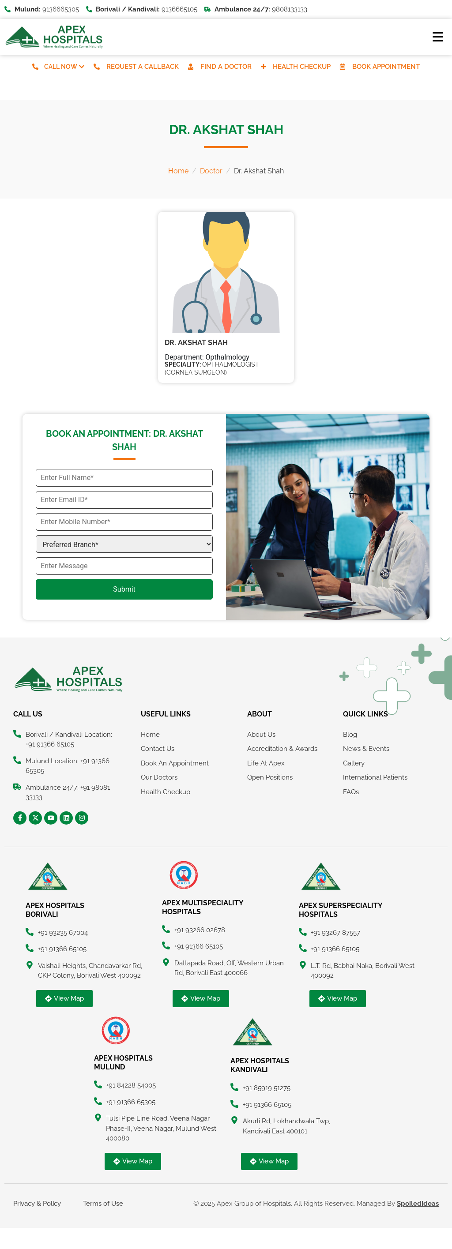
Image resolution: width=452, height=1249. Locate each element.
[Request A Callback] (97, 67)
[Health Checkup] (263, 67)
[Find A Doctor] (191, 67)
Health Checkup (302, 67)
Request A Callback (142, 67)
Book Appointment (386, 67)
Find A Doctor (226, 67)
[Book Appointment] (343, 67)
